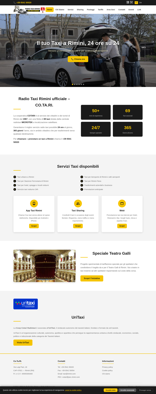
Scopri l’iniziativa (92, 281)
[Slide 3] (77, 84)
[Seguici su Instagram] (131, 2)
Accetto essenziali (127, 390)
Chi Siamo (59, 10)
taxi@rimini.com (69, 374)
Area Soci (111, 10)
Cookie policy (107, 370)
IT (136, 3)
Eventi (131, 10)
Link (139, 10)
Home (49, 10)
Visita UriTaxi (23, 345)
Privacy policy (107, 367)
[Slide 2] (74, 84)
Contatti (121, 10)
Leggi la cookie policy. (73, 390)
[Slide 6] (83, 84)
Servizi (70, 10)
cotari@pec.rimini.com (71, 377)
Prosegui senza (145, 390)
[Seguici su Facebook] (127, 2)
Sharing (80, 10)
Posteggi (90, 10)
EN (140, 3)
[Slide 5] (81, 84)
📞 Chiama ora (78, 59)
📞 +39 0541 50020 (22, 2)
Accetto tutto (111, 390)
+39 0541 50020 (67, 367)
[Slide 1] (72, 84)
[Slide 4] (79, 84)
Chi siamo (106, 374)
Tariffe (100, 10)
